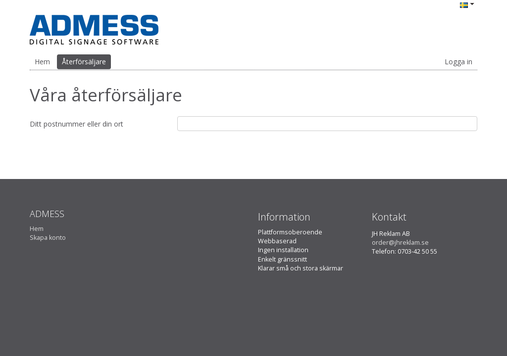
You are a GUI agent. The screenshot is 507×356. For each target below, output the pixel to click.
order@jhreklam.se (400, 242)
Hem (42, 61)
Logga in (458, 61)
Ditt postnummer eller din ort (76, 124)
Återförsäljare (84, 61)
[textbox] (327, 123)
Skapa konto (48, 237)
